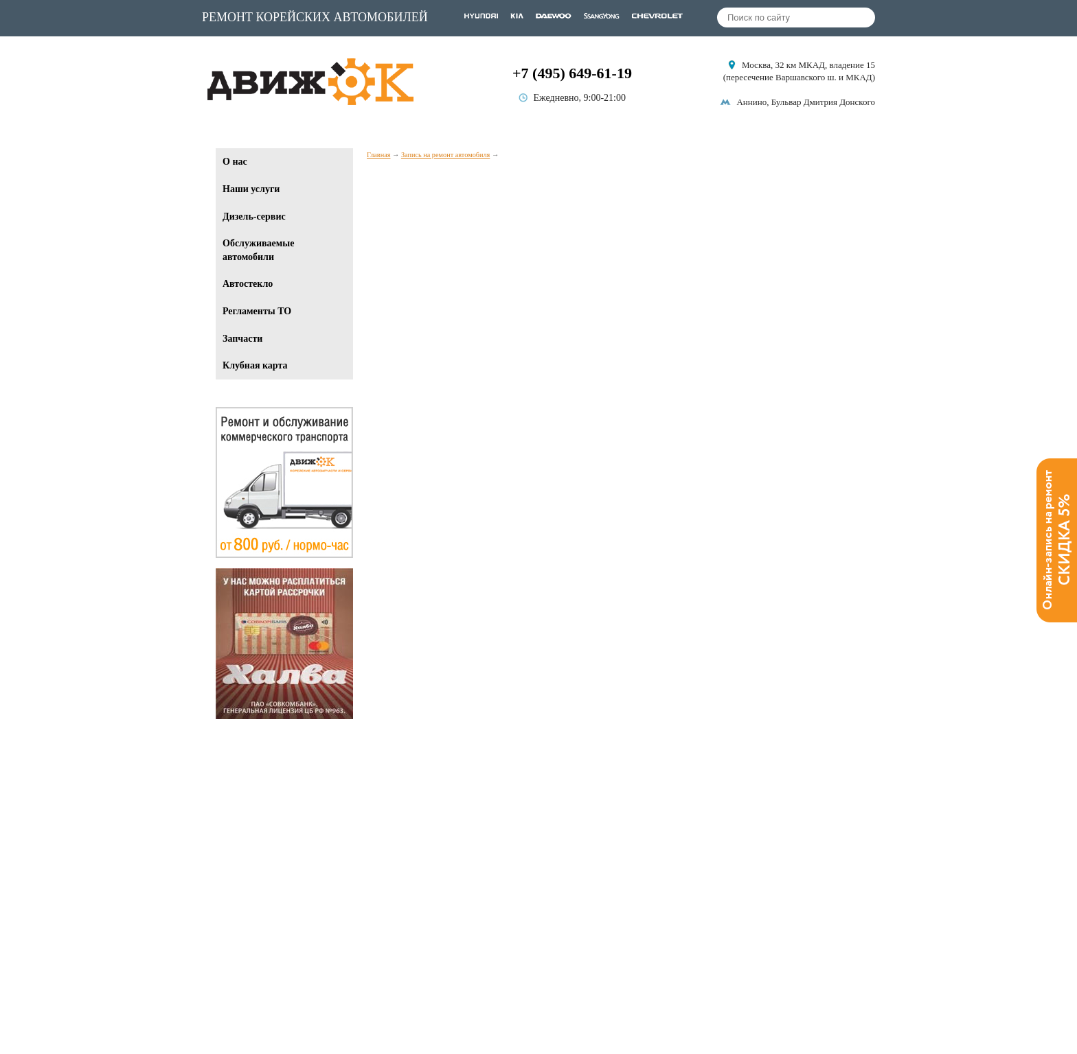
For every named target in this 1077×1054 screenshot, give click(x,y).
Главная (378, 155)
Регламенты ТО (257, 311)
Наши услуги (251, 189)
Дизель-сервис (254, 216)
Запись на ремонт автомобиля (445, 155)
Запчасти (242, 338)
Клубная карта (255, 365)
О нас (235, 161)
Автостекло (248, 284)
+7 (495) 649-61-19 (572, 73)
